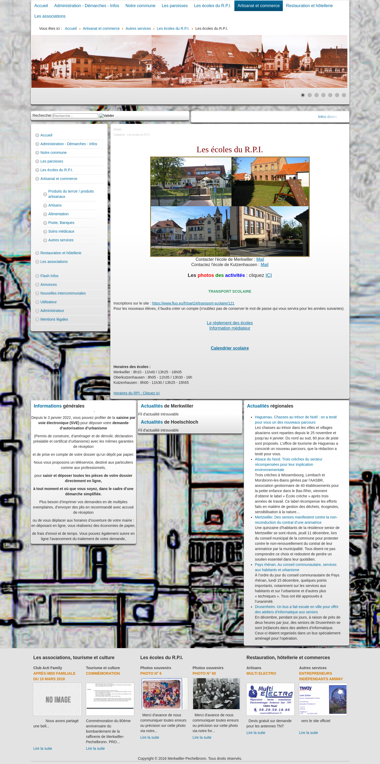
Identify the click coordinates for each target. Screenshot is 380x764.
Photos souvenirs (155, 668)
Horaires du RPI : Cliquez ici (136, 393)
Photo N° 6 (151, 673)
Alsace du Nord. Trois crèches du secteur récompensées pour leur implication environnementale (288, 464)
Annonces (49, 284)
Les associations (50, 16)
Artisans (55, 205)
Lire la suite (42, 748)
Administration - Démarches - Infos (86, 5)
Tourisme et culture (103, 668)
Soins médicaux (61, 231)
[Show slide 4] (323, 95)
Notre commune (140, 5)
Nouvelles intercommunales (63, 293)
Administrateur (52, 310)
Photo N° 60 (204, 673)
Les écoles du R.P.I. (212, 5)
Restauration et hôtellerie (309, 5)
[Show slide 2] (310, 95)
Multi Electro (261, 673)
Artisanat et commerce (259, 5)
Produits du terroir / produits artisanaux (71, 194)
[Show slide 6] (337, 95)
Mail (260, 259)
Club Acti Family (47, 668)
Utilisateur (49, 302)
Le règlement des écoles (230, 323)
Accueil (41, 5)
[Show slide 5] (330, 95)
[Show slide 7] (344, 95)
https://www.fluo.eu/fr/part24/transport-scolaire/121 (193, 303)
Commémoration (103, 673)
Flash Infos (49, 276)
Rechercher (42, 115)
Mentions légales (54, 319)
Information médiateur (229, 328)
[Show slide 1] (303, 95)
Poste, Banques (61, 223)
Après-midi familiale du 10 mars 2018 (54, 676)
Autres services (61, 240)
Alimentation (58, 214)
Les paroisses (175, 5)
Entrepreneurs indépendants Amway (321, 676)
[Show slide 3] (316, 95)
